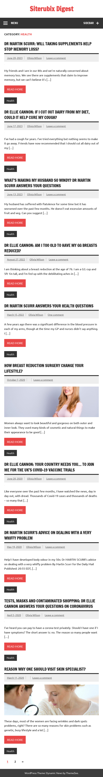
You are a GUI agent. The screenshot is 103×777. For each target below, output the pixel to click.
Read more (15, 89)
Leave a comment (56, 57)
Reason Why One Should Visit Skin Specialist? (45, 669)
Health (10, 100)
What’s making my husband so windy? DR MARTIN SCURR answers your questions (47, 183)
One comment (56, 314)
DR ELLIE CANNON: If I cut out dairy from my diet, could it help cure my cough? (46, 114)
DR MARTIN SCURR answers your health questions (49, 306)
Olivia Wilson (34, 57)
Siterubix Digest (51, 8)
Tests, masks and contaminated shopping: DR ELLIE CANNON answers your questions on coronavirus (49, 603)
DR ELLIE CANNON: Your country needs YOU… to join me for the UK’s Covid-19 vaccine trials (49, 467)
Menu (14, 23)
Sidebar (88, 23)
